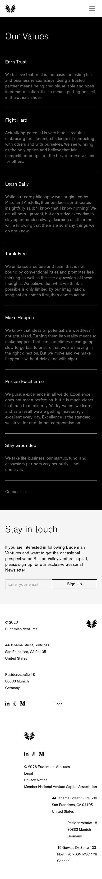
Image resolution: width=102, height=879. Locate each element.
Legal (59, 704)
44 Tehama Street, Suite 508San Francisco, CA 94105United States (27, 652)
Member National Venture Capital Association (60, 787)
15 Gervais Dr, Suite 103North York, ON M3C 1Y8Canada (77, 854)
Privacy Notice (35, 781)
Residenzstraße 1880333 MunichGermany (20, 681)
